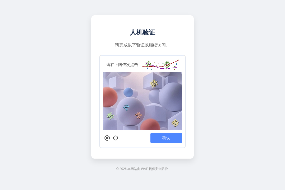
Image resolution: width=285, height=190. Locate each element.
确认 (166, 138)
